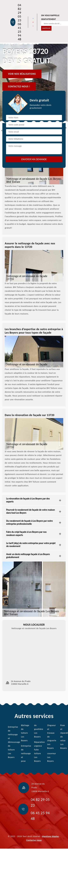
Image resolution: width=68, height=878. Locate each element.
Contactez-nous (34, 840)
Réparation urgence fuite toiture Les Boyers (36, 751)
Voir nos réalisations (22, 73)
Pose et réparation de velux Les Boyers (62, 736)
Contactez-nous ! (19, 86)
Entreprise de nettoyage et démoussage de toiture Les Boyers (10, 742)
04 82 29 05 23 (19, 12)
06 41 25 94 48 (19, 31)
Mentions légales (50, 836)
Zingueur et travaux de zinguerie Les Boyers (49, 736)
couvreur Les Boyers (49, 757)
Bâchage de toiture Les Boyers (23, 733)
